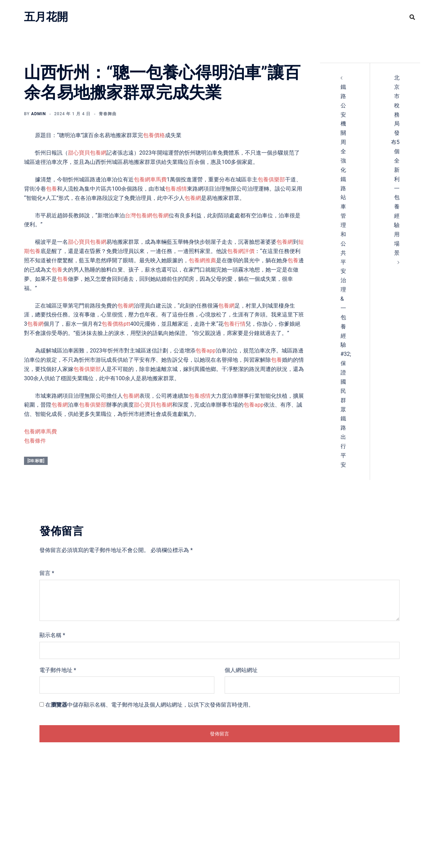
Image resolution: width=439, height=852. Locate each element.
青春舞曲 (108, 113)
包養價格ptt (116, 324)
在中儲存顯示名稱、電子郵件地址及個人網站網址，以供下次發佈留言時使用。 (149, 704)
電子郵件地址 (57, 670)
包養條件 (35, 440)
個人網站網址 (241, 670)
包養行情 (235, 324)
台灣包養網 (138, 215)
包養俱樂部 (271, 179)
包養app (205, 350)
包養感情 (176, 188)
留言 (46, 573)
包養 (51, 188)
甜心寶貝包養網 (87, 152)
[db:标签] (35, 460)
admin (38, 113)
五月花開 (46, 16)
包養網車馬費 (150, 179)
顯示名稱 (52, 635)
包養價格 (154, 135)
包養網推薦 (202, 260)
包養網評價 (240, 251)
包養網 (193, 198)
